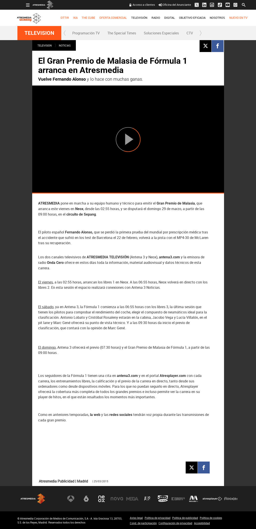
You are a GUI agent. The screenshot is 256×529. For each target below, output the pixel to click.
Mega (132, 498)
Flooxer (230, 498)
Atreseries (147, 498)
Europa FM (178, 498)
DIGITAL (161, 18)
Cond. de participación (143, 523)
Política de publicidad (185, 518)
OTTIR (56, 18)
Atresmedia (32, 498)
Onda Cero (163, 498)
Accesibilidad (202, 523)
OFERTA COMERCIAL (104, 18)
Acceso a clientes (135, 5)
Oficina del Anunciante (166, 5)
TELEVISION (39, 33)
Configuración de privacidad (175, 523)
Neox (101, 498)
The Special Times (121, 33)
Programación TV (86, 33)
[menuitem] (56, 18)
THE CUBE (80, 18)
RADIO (147, 18)
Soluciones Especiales (161, 33)
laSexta (86, 498)
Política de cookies (211, 518)
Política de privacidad (157, 518)
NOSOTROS (208, 18)
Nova (116, 498)
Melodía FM (193, 498)
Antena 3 (70, 498)
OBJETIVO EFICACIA (183, 18)
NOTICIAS (65, 45)
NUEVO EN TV (229, 18)
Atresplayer (212, 498)
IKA (67, 18)
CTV (190, 33)
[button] (64, 33)
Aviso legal (136, 518)
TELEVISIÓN (130, 18)
